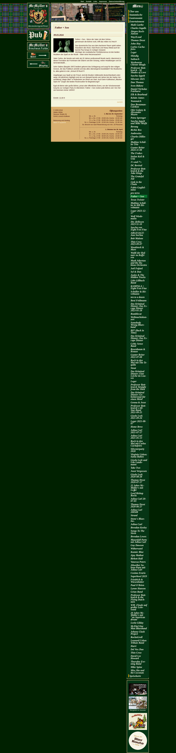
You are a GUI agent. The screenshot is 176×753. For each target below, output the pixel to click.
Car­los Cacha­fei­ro (138, 48)
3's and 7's (136, 162)
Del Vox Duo (137, 649)
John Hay (136, 43)
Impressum (103, 1)
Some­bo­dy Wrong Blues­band (138, 324)
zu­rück (120, 102)
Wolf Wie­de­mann (137, 217)
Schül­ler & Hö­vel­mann (138, 292)
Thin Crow (136, 652)
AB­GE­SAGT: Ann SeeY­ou (137, 234)
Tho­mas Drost (138, 40)
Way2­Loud (136, 37)
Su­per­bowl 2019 (139, 576)
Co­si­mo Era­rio (138, 573)
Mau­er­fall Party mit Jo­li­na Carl (139, 540)
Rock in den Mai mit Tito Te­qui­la (139, 362)
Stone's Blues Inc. (137, 519)
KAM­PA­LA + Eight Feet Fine (139, 287)
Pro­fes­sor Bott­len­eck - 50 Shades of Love (138, 70)
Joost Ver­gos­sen (139, 471)
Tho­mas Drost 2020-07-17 (138, 481)
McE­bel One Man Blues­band (139, 627)
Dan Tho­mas (137, 82)
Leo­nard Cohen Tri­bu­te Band (138, 641)
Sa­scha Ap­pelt (138, 75)
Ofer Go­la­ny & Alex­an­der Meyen (138, 112)
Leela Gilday (137, 622)
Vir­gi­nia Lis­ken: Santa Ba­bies (139, 455)
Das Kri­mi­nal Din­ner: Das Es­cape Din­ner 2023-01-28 (139, 307)
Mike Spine (136, 667)
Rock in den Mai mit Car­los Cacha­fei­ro (138, 443)
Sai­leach (135, 59)
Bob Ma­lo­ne (137, 238)
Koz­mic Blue (137, 552)
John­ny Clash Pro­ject (138, 632)
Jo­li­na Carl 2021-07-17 (136, 431)
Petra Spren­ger (138, 117)
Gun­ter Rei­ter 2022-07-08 (138, 355)
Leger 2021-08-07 (138, 422)
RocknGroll (137, 637)
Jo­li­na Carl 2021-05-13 (136, 436)
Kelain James (137, 97)
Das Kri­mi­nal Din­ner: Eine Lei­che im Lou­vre (138, 374)
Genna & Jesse (138, 402)
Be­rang (134, 126)
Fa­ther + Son (137, 196)
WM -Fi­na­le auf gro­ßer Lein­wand (139, 607)
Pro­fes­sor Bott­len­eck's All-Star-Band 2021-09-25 (138, 409)
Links (95, 1)
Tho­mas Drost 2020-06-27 (138, 505)
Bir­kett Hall (137, 558)
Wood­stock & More (137, 248)
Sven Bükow (137, 85)
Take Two (135, 467)
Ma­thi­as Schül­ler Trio (138, 143)
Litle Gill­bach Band (138, 281)
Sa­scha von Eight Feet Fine (139, 228)
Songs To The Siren (137, 532)
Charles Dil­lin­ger (138, 137)
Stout (133, 368)
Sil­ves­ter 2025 (138, 79)
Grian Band (137, 591)
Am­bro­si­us (136, 133)
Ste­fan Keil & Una (137, 157)
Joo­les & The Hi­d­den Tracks (138, 276)
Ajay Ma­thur (137, 555)
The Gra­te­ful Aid (137, 177)
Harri (133, 646)
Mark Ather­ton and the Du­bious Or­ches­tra (139, 262)
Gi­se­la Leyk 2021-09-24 (137, 416)
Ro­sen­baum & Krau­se (138, 350)
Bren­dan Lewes (138, 536)
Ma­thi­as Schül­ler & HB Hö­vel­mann (138, 205)
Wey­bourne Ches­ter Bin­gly (138, 63)
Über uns (134, 11)
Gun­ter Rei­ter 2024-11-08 (138, 148)
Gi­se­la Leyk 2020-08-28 (137, 475)
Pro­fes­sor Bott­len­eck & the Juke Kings (138, 170)
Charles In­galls (138, 28)
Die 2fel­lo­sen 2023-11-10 (137, 222)
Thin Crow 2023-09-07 (136, 242)
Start (82, 1)
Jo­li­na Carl (136, 524)
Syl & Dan (136, 271)
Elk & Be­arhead (139, 94)
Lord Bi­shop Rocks (137, 494)
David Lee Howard (136, 657)
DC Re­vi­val (136, 165)
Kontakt (88, 1)
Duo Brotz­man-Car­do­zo (138, 105)
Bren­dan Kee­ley (139, 527)
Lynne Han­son (138, 588)
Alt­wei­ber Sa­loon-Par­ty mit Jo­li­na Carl (138, 567)
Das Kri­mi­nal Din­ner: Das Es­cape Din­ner (139, 338)
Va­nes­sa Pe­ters (138, 562)
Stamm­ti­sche (135, 14)
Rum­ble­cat (136, 313)
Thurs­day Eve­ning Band (138, 662)
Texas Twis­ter (137, 199)
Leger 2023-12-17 (138, 211)
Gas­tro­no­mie (136, 18)
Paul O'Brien (137, 585)
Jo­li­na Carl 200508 (136, 511)
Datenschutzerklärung (116, 1)
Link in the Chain (136, 183)
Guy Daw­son (137, 545)
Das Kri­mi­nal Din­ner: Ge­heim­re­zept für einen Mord (138, 395)
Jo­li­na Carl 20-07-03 (138, 499)
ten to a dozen (138, 297)
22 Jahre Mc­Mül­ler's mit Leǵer (137, 487)
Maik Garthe (137, 24)
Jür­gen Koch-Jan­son (138, 32)
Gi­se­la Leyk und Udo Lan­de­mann (139, 462)
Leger (134, 52)
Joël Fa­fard (137, 268)
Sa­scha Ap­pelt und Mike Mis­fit (139, 122)
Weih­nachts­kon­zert (139, 318)
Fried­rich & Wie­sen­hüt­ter (137, 580)
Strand (134, 515)
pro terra (135, 193)
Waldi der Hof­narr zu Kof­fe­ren (138, 255)
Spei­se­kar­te (135, 676)
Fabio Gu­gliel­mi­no (138, 188)
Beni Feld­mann (138, 300)
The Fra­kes (136, 153)
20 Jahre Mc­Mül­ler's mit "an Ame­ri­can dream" (138, 616)
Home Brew (137, 426)
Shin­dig (134, 55)
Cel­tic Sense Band (137, 344)
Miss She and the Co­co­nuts (137, 671)
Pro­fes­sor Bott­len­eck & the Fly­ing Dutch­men (138, 598)
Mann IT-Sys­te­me (59, 122)
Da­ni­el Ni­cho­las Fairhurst (139, 90)
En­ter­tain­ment (136, 21)
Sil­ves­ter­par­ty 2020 (137, 450)
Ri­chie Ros (136, 130)
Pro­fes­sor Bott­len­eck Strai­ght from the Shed (138, 386)
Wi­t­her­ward (137, 548)
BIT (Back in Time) (137, 331)
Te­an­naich (136, 101)
